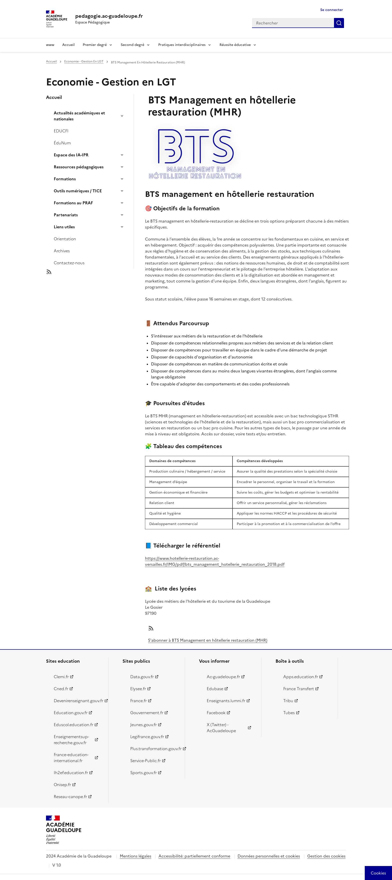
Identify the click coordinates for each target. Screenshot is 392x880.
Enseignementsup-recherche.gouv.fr (71, 740)
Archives (62, 251)
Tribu (288, 701)
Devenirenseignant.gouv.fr (78, 701)
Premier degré (95, 44)
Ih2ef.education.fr (71, 773)
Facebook (216, 713)
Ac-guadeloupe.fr (223, 677)
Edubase (215, 689)
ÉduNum (62, 143)
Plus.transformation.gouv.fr (154, 749)
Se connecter (331, 9)
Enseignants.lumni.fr (226, 701)
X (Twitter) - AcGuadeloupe (221, 728)
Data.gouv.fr (142, 677)
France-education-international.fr (71, 758)
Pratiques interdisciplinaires (182, 44)
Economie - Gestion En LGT (84, 61)
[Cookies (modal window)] (378, 873)
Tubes (289, 713)
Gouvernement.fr (146, 713)
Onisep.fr (62, 785)
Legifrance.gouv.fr (147, 737)
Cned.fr (61, 689)
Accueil (68, 44)
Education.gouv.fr (71, 713)
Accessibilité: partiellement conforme (194, 856)
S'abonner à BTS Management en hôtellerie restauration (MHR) (207, 640)
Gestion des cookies (326, 856)
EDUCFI (61, 131)
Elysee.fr (138, 689)
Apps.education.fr (300, 677)
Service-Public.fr (145, 761)
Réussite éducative (235, 44)
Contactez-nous (69, 263)
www (50, 44)
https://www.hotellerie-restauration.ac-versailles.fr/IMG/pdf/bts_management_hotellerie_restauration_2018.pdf (214, 561)
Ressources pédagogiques (79, 167)
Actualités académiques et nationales (79, 116)
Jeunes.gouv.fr (143, 725)
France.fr (138, 701)
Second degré (132, 44)
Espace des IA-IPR (71, 155)
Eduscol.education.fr (73, 725)
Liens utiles (64, 227)
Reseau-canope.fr (70, 797)
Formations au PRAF (73, 203)
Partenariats (66, 215)
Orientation (65, 239)
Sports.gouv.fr (143, 773)
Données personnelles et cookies (269, 856)
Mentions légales (135, 856)
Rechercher (339, 23)
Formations (65, 179)
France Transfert (298, 689)
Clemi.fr (61, 677)
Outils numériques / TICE (78, 191)
